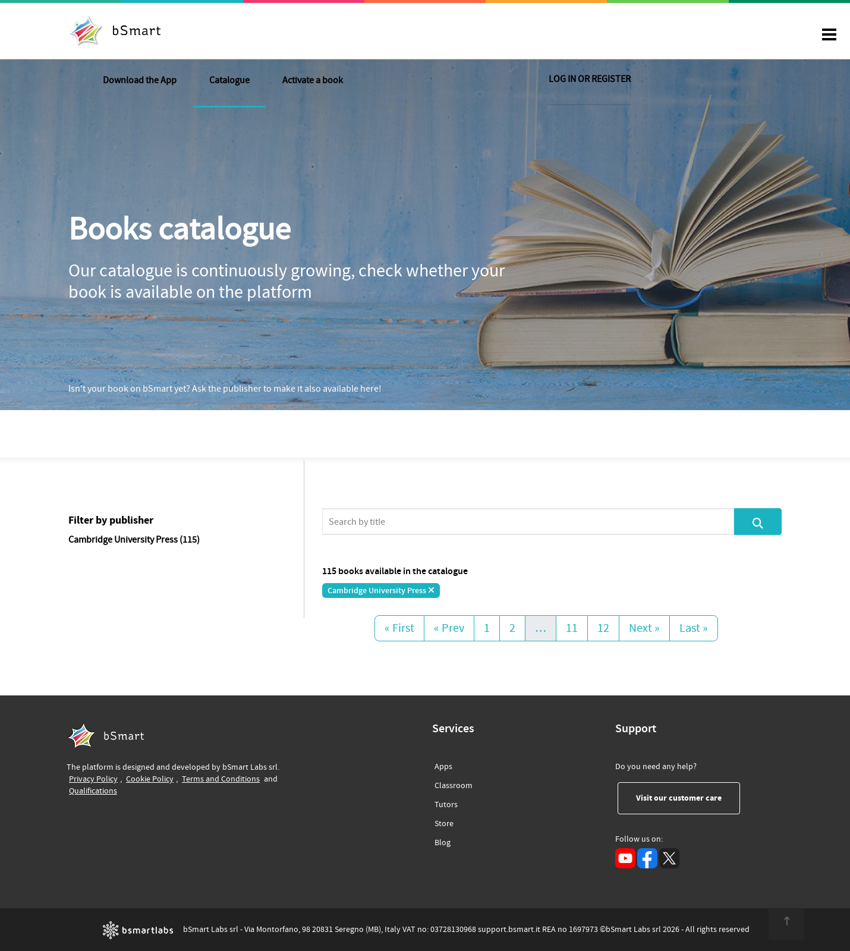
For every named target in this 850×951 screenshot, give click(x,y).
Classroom (454, 783)
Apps (443, 766)
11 (572, 628)
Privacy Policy (93, 779)
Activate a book (434, 32)
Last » (693, 628)
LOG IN (711, 32)
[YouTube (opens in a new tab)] (625, 858)
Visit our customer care (688, 797)
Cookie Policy (150, 779)
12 (603, 628)
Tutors (446, 802)
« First (399, 628)
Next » (644, 628)
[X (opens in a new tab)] (669, 858)
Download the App (261, 32)
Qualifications (93, 790)
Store (444, 821)
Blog (443, 840)
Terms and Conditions (221, 779)
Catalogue (350, 32)
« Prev (449, 628)
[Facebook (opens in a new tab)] (647, 858)
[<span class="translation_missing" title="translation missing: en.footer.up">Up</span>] (782, 921)
